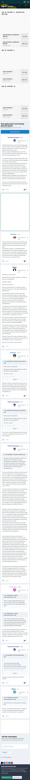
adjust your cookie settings (18, 769)
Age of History (7, 6)
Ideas (20, 127)
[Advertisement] (15, 210)
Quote (7, 189)
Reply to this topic (15, 131)
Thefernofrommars (6, 127)
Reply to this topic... (8, 746)
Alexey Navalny (21, 361)
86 (22, 137)
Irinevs (14, 689)
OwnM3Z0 (20, 454)
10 (19, 234)
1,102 (18, 352)
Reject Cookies (17, 777)
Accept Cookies (6, 777)
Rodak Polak (21, 655)
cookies (11, 768)
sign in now (8, 740)
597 (19, 587)
